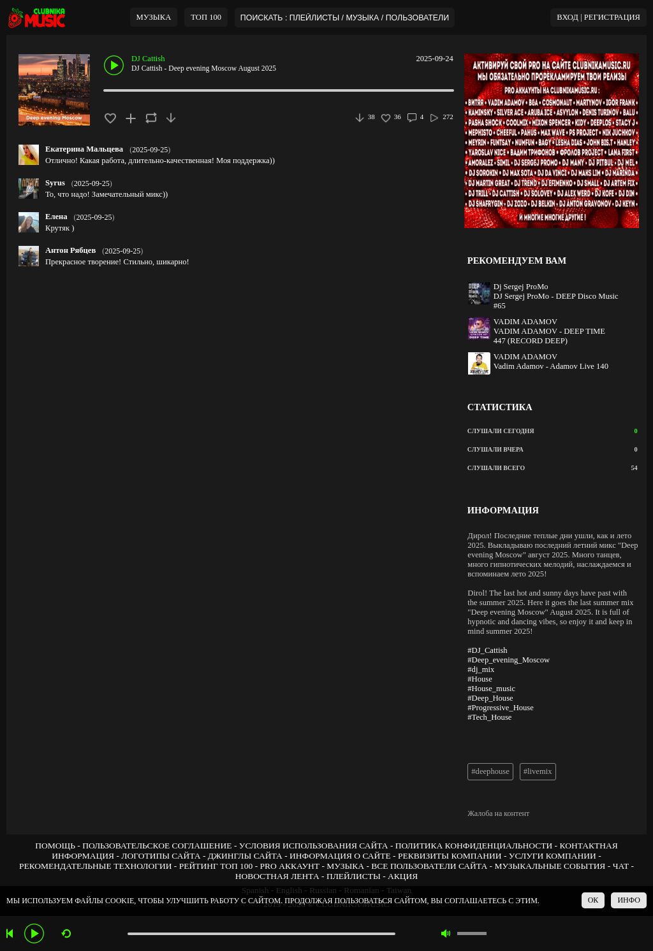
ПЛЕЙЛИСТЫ (353, 876)
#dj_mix (480, 669)
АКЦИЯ (403, 876)
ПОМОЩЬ (55, 845)
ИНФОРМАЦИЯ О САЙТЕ (340, 856)
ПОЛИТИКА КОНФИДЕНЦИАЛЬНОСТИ (473, 845)
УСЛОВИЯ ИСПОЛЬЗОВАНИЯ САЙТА (313, 845)
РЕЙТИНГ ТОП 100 (216, 866)
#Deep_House (490, 698)
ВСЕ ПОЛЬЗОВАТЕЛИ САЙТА (429, 866)
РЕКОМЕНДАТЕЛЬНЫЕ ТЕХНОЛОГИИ (95, 866)
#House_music (491, 688)
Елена (56, 216)
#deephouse (490, 771)
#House (479, 679)
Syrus (55, 182)
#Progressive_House (500, 707)
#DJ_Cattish (487, 650)
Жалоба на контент (498, 813)
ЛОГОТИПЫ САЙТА (160, 856)
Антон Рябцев (70, 250)
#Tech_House (489, 717)
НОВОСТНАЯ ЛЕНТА (277, 876)
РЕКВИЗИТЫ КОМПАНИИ (450, 856)
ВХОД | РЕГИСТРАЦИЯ (598, 17)
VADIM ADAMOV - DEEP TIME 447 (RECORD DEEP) (549, 336)
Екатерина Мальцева (84, 149)
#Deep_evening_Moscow (508, 659)
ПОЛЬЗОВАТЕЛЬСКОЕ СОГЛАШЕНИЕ (156, 845)
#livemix (538, 771)
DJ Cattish (148, 58)
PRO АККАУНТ (290, 866)
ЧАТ (621, 866)
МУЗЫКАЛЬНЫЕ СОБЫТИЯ (549, 866)
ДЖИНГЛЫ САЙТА (245, 856)
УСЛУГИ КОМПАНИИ (552, 856)
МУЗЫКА (154, 17)
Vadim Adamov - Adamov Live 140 (551, 366)
